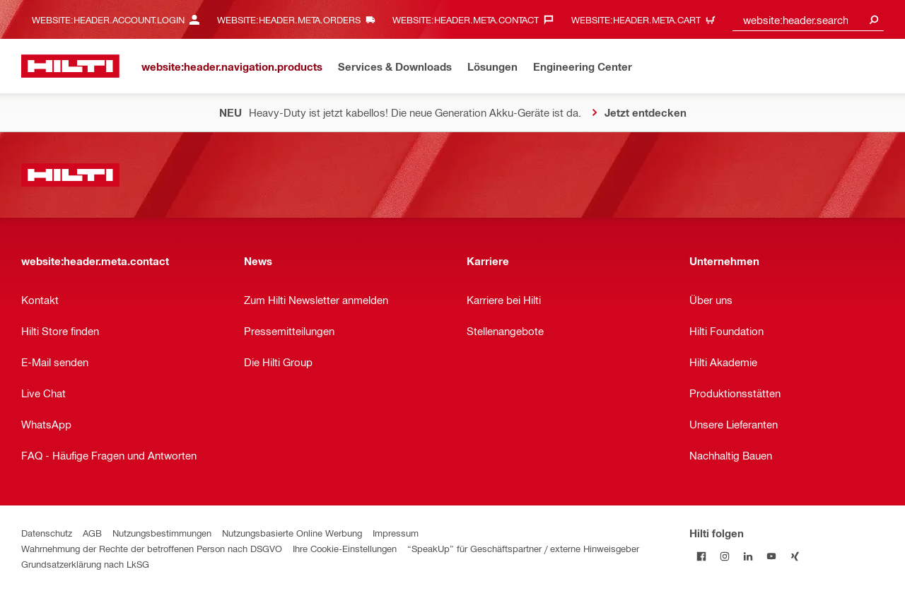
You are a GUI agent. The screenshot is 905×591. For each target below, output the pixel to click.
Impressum (396, 532)
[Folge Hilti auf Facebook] (701, 556)
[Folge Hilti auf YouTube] (771, 556)
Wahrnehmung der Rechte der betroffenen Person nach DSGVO (151, 548)
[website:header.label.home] (70, 66)
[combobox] (808, 19)
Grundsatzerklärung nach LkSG (85, 563)
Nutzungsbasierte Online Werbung (292, 532)
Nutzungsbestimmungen (161, 532)
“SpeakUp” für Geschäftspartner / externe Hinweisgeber (523, 548)
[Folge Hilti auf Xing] (794, 556)
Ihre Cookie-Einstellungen (345, 548)
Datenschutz (46, 532)
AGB (92, 532)
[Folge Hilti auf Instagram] (724, 556)
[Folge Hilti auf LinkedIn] (747, 556)
